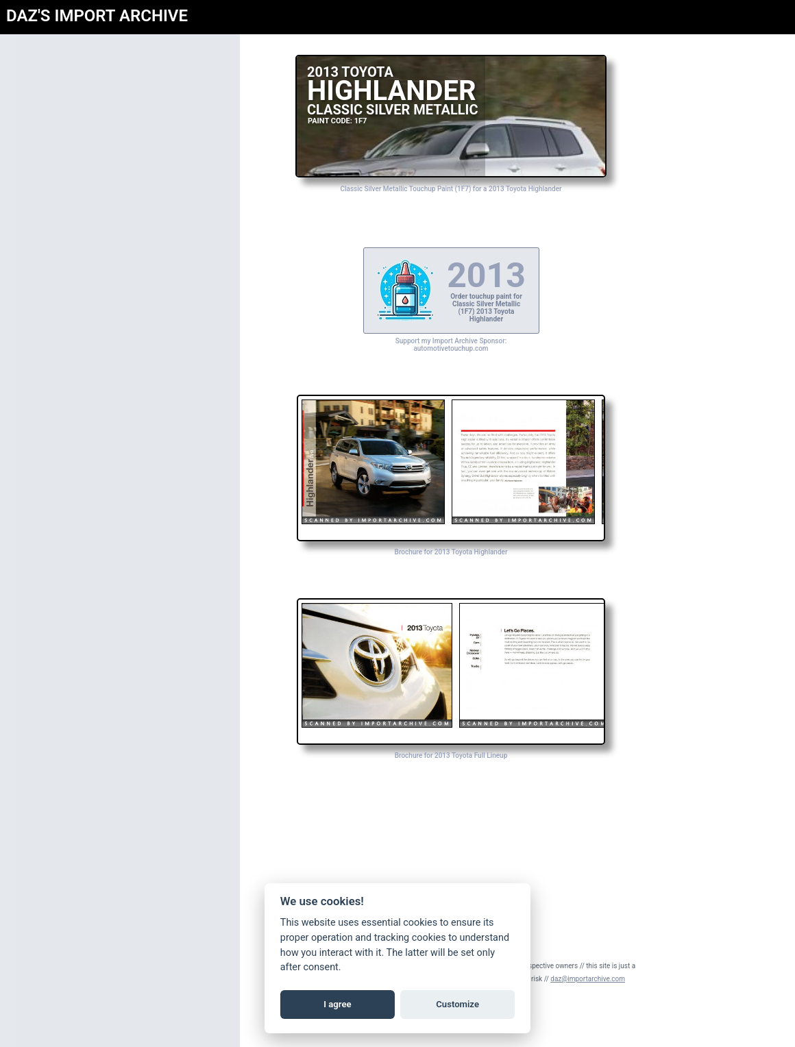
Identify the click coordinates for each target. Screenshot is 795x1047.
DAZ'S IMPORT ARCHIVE (97, 15)
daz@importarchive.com (587, 979)
